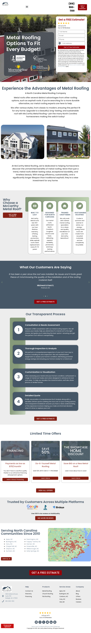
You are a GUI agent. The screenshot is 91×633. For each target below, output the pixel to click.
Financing (28, 596)
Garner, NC (30, 544)
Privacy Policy (61, 66)
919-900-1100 (9, 601)
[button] (27, 6)
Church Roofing (47, 594)
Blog (77, 594)
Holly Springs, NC (32, 551)
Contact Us (29, 591)
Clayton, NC (10, 549)
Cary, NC (9, 544)
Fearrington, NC (32, 539)
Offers (78, 596)
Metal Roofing (47, 591)
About (78, 591)
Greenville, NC (31, 546)
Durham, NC (10, 551)
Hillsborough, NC (32, 549)
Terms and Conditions (76, 65)
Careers (78, 602)
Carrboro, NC (63, 596)
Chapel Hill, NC (11, 546)
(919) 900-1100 (72, 7)
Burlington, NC (11, 542)
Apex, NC (9, 539)
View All (61, 602)
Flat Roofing (46, 596)
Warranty (28, 594)
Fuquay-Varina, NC (33, 542)
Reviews (78, 599)
